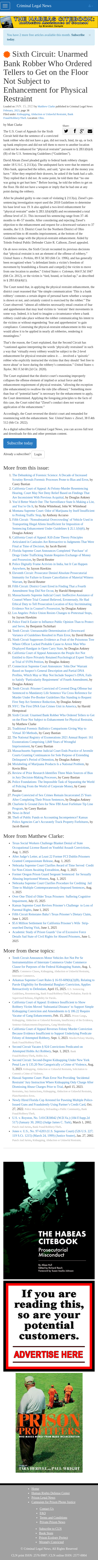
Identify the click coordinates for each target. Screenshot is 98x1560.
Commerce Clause (29, 971)
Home (35, 1488)
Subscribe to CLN (50, 1528)
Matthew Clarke (46, 106)
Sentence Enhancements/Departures (31, 1024)
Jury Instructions (33, 1091)
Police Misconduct (34, 1109)
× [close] (89, 35)
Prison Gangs (79, 1015)
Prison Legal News (43, 1497)
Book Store (46, 1533)
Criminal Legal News (34, 6)
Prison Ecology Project (53, 1537)
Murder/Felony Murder (81, 1038)
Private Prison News (52, 1522)
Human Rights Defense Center (50, 1493)
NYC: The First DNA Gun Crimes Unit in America (44, 706)
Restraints (17, 1091)
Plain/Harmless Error (23, 1095)
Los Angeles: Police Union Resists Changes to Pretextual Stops (52, 613)
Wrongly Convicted (51, 1542)
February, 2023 (11, 110)
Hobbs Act (41, 1055)
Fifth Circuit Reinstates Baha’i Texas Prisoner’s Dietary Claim (51, 914)
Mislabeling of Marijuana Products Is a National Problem (48, 764)
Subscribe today (20, 443)
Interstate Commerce (23, 975)
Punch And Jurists (21, 1127)
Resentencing (32, 993)
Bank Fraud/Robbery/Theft (55, 993)
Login (38, 454)
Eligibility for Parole (45, 998)
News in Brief (21, 813)
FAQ (43, 1513)
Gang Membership (61, 1024)
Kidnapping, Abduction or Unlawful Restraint (41, 114)
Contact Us (47, 1508)
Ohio (41, 118)
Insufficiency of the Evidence (77, 1020)
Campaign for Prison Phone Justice (53, 1502)
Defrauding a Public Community (63, 1109)
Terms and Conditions (53, 1517)
